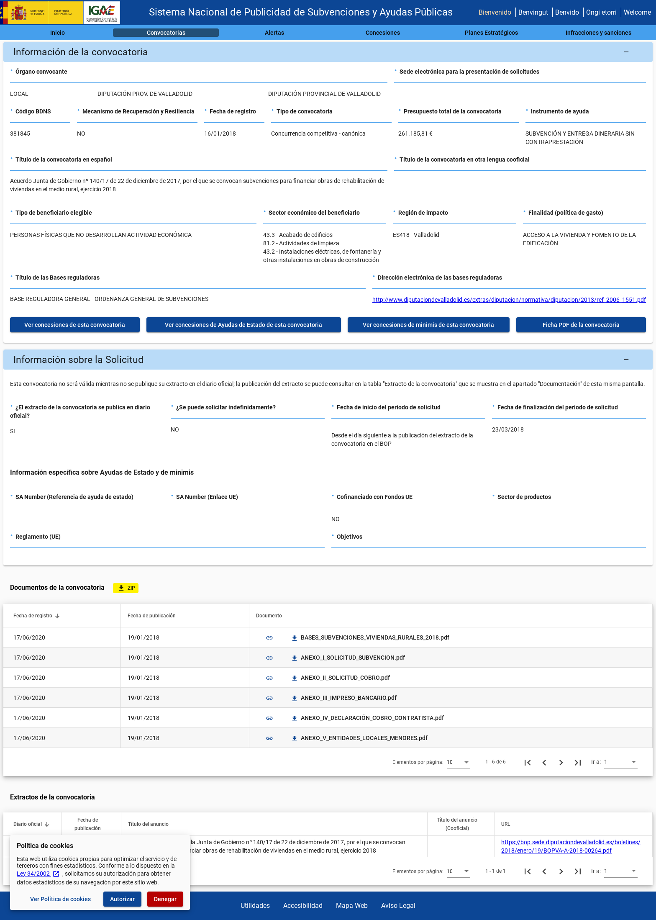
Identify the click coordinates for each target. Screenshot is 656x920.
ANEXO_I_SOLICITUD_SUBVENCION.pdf (348, 657)
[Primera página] (527, 761)
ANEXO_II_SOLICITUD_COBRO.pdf (340, 677)
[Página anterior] (544, 761)
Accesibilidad (303, 906)
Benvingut (533, 12)
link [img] (269, 638)
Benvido (567, 12)
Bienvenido (495, 12)
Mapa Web (352, 906)
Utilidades (255, 906)
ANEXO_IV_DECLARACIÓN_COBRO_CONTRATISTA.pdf (367, 717)
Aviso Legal (398, 906)
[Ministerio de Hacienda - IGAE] (64, 12)
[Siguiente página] (561, 761)
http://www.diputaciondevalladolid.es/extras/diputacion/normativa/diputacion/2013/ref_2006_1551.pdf (509, 299)
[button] (328, 52)
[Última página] (577, 761)
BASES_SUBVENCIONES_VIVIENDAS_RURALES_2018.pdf (370, 637)
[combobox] (458, 762)
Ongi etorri (601, 12)
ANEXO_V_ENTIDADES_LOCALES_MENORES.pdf (359, 738)
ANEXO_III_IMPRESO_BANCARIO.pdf (344, 697)
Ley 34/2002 (38, 873)
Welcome (637, 12)
